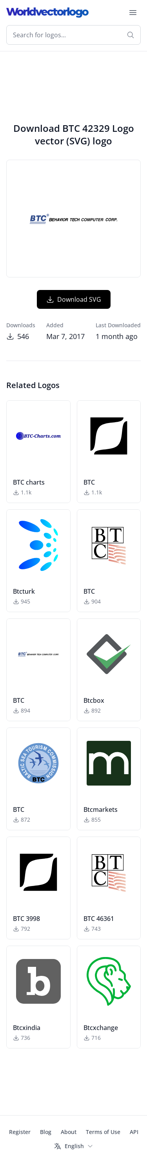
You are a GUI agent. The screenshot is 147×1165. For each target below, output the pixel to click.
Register (20, 1132)
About (68, 1132)
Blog (45, 1132)
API (134, 1132)
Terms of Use (103, 1132)
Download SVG (73, 299)
